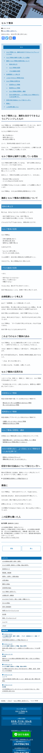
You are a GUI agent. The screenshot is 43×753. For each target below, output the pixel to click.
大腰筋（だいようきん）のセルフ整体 (14, 421)
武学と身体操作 (6, 606)
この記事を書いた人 (12, 107)
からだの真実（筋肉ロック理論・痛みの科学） (15, 565)
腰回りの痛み (6, 584)
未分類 (4, 614)
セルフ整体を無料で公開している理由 (18, 57)
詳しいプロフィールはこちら (10, 537)
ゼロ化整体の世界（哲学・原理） (11, 561)
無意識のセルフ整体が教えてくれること (15, 442)
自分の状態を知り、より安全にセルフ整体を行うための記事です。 (24, 95)
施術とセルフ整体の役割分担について (18, 61)
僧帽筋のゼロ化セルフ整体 (11, 423)
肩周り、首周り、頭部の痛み (10, 576)
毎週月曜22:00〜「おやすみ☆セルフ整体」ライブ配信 (19, 440)
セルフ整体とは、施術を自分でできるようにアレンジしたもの (22, 53)
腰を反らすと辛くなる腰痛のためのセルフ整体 (17, 403)
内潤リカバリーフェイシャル (10, 610)
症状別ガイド (6, 569)
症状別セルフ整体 (14, 84)
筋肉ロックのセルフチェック (11, 457)
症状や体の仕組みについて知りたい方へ (18, 100)
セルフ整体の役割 (14, 67)
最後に (8, 103)
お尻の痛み (5, 580)
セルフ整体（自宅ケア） (10, 31)
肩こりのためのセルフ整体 (11, 405)
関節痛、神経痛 (6, 572)
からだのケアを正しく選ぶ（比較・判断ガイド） (16, 599)
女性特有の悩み (6, 588)
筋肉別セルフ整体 (14, 88)
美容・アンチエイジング (9, 618)
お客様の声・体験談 (8, 595)
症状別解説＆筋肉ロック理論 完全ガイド (15, 478)
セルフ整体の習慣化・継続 (17, 91)
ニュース (4, 622)
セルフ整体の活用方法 (13, 81)
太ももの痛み (6, 603)
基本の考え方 (13, 64)
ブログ (4, 625)
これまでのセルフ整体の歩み (15, 78)
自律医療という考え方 (13, 74)
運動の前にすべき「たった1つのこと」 (15, 459)
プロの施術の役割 (14, 71)
